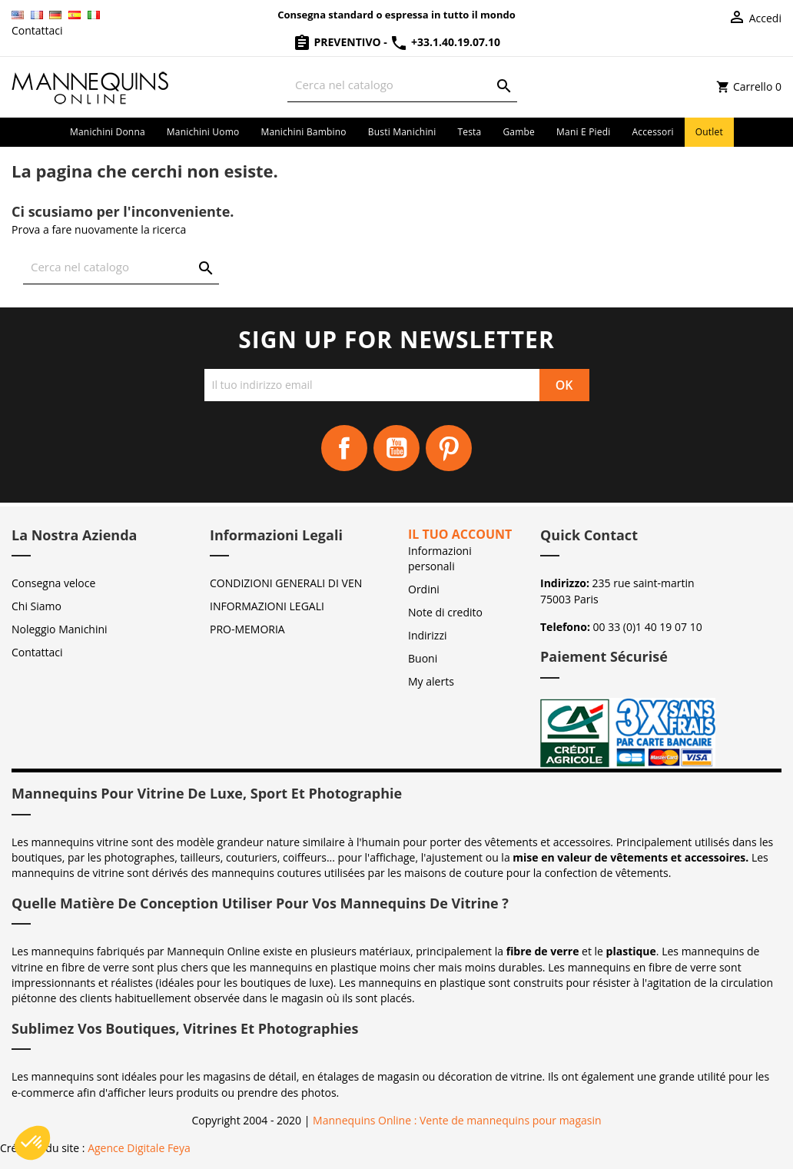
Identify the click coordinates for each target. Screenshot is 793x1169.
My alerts (431, 681)
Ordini (424, 589)
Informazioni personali (440, 558)
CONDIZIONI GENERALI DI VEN (286, 583)
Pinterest (449, 448)
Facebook (344, 448)
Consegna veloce (53, 583)
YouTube (396, 448)
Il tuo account (460, 534)
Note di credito (445, 612)
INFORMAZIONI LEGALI (267, 606)
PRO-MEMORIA (247, 629)
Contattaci (37, 30)
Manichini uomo (203, 131)
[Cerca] (402, 85)
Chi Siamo (36, 606)
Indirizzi (427, 635)
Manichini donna (107, 131)
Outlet (709, 131)
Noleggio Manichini (60, 629)
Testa (469, 131)
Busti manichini (402, 131)
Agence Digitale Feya (139, 1148)
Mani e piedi (583, 131)
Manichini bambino (303, 131)
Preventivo (338, 42)
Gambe (519, 131)
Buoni (422, 658)
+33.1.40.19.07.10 (445, 42)
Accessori (653, 131)
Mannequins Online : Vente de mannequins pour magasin (457, 1120)
